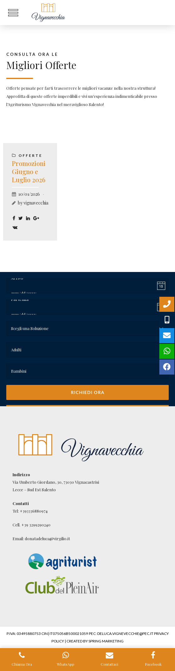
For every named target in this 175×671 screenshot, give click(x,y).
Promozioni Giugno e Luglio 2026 (28, 171)
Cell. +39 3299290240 (31, 524)
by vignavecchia (33, 203)
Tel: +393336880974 (30, 511)
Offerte (30, 155)
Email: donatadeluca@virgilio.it (41, 538)
